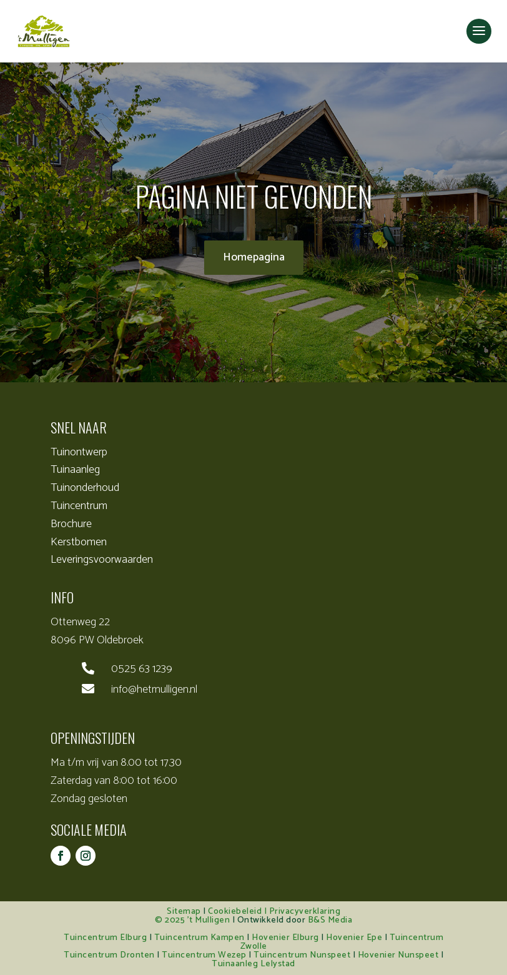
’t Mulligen (208, 920)
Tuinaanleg (75, 469)
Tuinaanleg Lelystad (253, 964)
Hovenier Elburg (285, 938)
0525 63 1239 (141, 669)
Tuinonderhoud (85, 487)
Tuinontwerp (79, 452)
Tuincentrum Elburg (105, 938)
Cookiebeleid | (238, 911)
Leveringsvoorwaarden (102, 559)
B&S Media (330, 920)
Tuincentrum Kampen (199, 938)
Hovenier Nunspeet (398, 955)
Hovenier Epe (354, 938)
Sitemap (184, 911)
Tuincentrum (79, 506)
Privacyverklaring (305, 911)
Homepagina (254, 257)
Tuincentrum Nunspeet (302, 955)
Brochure (71, 524)
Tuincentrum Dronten (109, 955)
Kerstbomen (79, 542)
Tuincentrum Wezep (204, 955)
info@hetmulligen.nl (154, 689)
